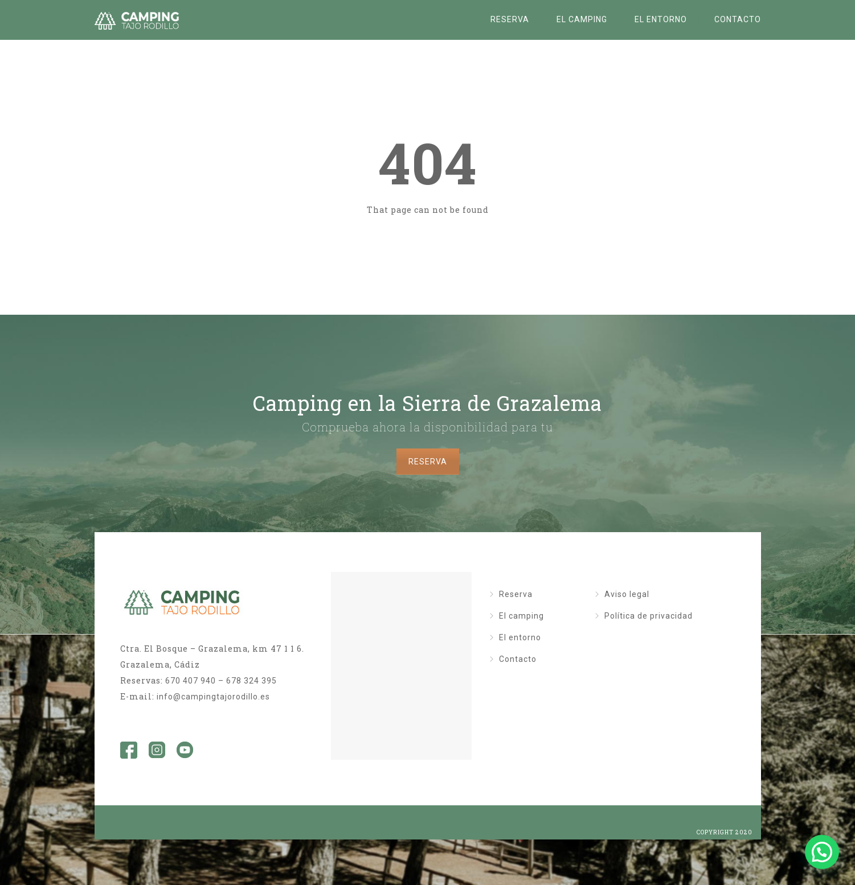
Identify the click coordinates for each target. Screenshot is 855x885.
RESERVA (427, 461)
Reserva (509, 19)
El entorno (661, 19)
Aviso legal (626, 594)
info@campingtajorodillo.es (213, 696)
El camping (582, 19)
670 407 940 (190, 680)
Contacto (737, 19)
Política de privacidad (648, 615)
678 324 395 (251, 680)
